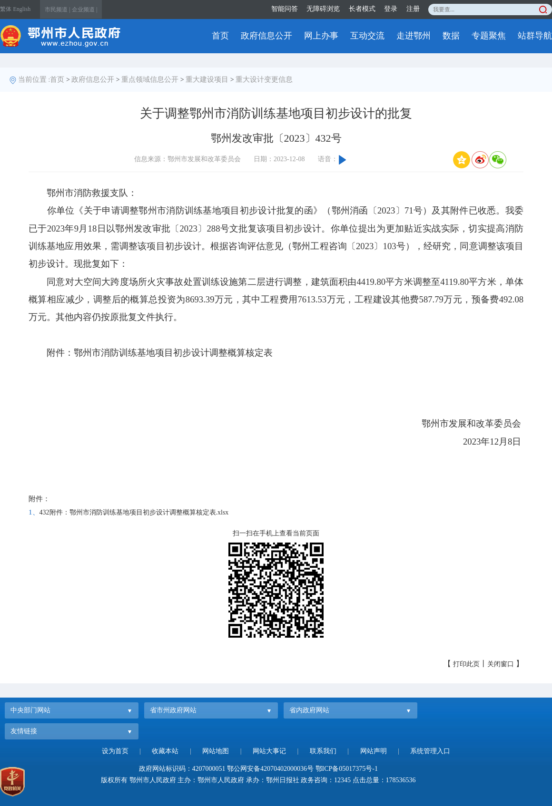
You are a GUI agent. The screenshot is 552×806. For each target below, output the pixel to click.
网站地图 (215, 751)
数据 (451, 35)
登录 (390, 8)
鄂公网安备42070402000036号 (270, 768)
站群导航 (535, 35)
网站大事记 (269, 751)
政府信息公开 (266, 35)
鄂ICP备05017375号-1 (346, 768)
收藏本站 (165, 751)
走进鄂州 (413, 35)
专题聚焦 (489, 35)
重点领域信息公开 (149, 79)
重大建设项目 (207, 79)
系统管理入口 (430, 751)
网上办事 (321, 35)
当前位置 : (34, 79)
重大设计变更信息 (264, 79)
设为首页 (115, 751)
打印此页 (466, 664)
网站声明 (373, 751)
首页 (220, 35)
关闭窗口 (500, 664)
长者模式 (362, 8)
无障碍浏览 (323, 8)
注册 (413, 8)
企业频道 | (84, 9)
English (22, 9)
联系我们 (323, 751)
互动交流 (367, 35)
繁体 (5, 9)
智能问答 (284, 8)
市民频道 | (57, 9)
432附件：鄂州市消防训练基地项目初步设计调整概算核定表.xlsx (134, 512)
